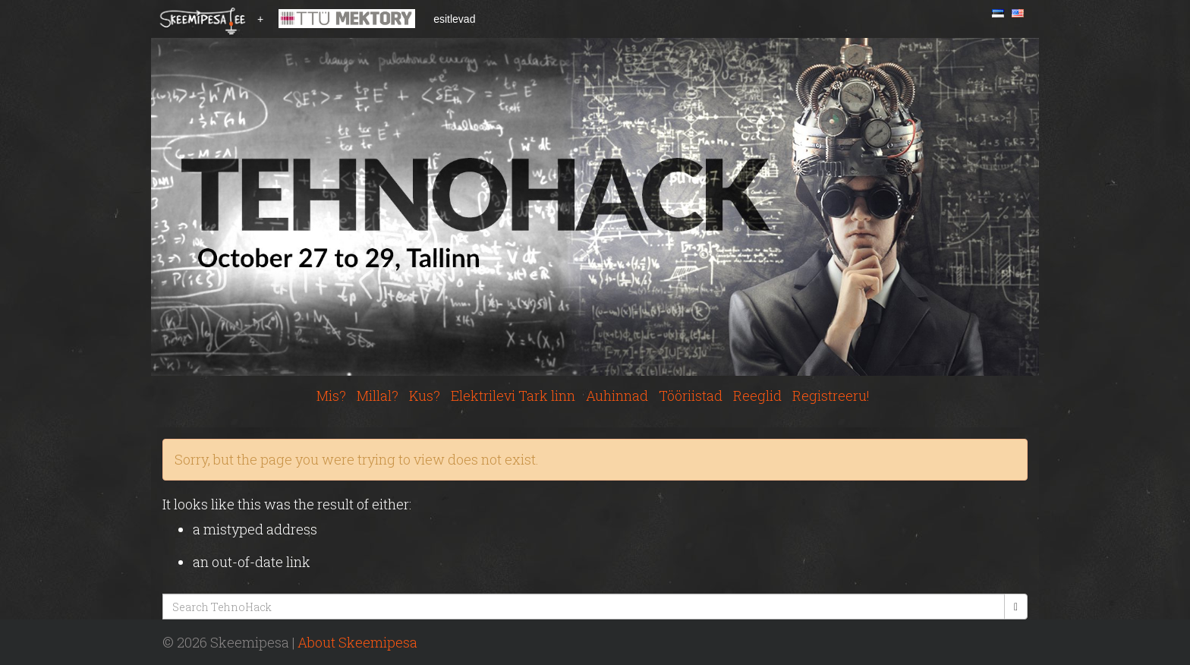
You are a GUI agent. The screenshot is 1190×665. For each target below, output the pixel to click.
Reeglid (757, 395)
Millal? (377, 395)
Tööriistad (690, 395)
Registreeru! (831, 395)
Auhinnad (617, 395)
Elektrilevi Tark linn (513, 395)
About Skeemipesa (357, 642)
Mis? (331, 395)
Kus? (424, 395)
